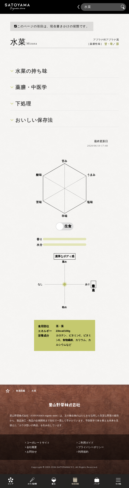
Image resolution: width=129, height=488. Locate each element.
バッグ (96, 484)
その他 (118, 484)
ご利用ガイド (86, 442)
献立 (54, 484)
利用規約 (83, 451)
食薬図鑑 (75, 484)
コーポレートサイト (38, 442)
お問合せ (32, 451)
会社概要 (32, 447)
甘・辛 (108, 44)
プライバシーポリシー (91, 447)
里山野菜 (17, 7)
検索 (123, 7)
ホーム (7, 390)
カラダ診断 (32, 484)
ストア (10, 484)
